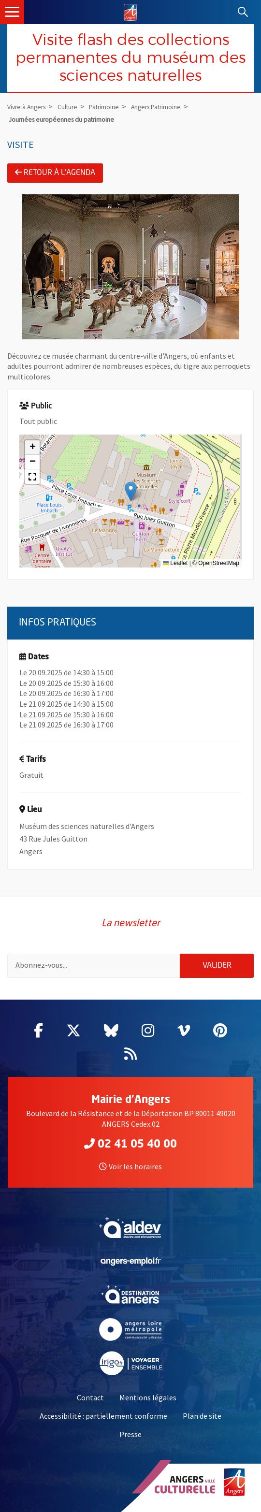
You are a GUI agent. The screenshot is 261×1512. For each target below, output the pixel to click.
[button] (131, 491)
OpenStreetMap (218, 563)
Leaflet (175, 563)
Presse (130, 1434)
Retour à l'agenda (55, 172)
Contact (90, 1397)
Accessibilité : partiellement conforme (103, 1416)
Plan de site (202, 1416)
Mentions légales (147, 1397)
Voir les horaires (130, 1166)
